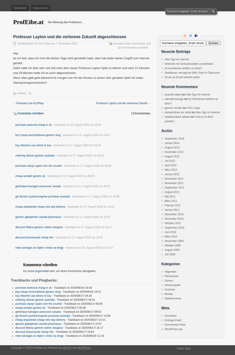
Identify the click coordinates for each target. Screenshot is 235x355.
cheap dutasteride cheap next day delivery (40, 206)
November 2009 (174, 241)
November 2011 (174, 183)
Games (22, 93)
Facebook (196, 35)
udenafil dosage (174, 99)
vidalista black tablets (177, 116)
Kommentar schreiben (31, 113)
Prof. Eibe (44, 43)
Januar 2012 (172, 174)
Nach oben (184, 348)
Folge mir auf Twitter (191, 35)
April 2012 (171, 165)
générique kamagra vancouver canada (38, 186)
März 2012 (171, 169)
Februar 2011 (173, 205)
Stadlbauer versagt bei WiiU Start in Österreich (192, 72)
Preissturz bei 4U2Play (28, 103)
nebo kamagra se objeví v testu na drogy (39, 247)
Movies (169, 294)
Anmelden (171, 315)
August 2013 (172, 147)
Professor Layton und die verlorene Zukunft (123, 103)
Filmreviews (172, 276)
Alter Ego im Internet (177, 59)
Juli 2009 (170, 254)
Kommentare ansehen (135, 47)
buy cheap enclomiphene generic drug (37, 135)
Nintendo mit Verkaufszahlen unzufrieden (189, 63)
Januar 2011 (172, 209)
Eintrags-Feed (173, 320)
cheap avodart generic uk (30, 176)
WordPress (84, 347)
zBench (67, 347)
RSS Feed (185, 35)
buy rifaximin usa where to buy (33, 145)
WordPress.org (173, 329)
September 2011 (174, 187)
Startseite (19, 8)
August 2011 (172, 192)
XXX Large (193, 108)
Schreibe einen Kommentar (129, 43)
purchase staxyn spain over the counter (38, 165)
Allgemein (170, 271)
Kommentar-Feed (175, 324)
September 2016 (174, 138)
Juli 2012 (170, 160)
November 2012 (174, 152)
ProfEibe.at (28, 21)
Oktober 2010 (173, 223)
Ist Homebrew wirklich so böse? (183, 68)
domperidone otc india (178, 112)
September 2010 (174, 227)
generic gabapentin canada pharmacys (38, 217)
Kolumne (170, 289)
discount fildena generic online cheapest (39, 227)
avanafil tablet (173, 94)
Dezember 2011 (174, 178)
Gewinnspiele (173, 285)
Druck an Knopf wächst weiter (182, 77)
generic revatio (173, 108)
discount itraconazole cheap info (34, 237)
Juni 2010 (170, 232)
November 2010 (174, 218)
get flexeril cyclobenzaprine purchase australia (42, 196)
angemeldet (42, 271)
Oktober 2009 (173, 245)
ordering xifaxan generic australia (35, 155)
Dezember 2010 (174, 214)
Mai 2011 (170, 196)
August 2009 (172, 250)
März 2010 (171, 236)
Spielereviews (173, 298)
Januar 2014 (172, 143)
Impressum (40, 8)
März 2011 (171, 201)
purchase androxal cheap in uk (33, 124)
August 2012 (172, 156)
